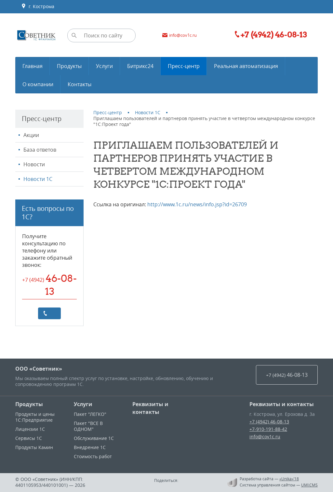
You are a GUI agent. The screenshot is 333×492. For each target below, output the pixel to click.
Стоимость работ (93, 456)
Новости (34, 164)
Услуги (83, 404)
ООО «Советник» (38, 368)
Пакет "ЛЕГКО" (90, 414)
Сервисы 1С (28, 438)
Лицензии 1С (30, 429)
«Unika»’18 (289, 478)
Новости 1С (37, 179)
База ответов (39, 149)
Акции (31, 135)
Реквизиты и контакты (150, 408)
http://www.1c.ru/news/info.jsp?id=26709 (197, 204)
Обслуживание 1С (94, 438)
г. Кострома (37, 6)
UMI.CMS (309, 484)
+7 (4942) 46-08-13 (269, 421)
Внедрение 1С (90, 447)
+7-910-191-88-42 (268, 429)
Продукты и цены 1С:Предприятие (35, 417)
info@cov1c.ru (264, 436)
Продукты (29, 404)
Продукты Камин (34, 447)
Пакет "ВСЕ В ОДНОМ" (88, 426)
